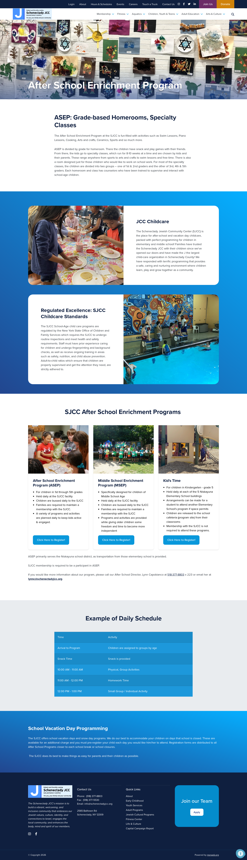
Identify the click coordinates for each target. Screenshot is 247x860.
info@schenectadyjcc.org (98, 804)
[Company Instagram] (179, 4)
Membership (105, 14)
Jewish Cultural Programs (140, 814)
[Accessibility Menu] (240, 853)
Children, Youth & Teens (163, 14)
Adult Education (192, 14)
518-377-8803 (175, 575)
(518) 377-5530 (91, 800)
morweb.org (213, 855)
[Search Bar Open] (232, 14)
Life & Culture (133, 824)
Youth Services (134, 805)
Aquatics (138, 14)
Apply (197, 812)
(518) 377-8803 (94, 796)
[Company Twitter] (189, 4)
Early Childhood (135, 801)
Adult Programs (134, 810)
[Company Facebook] (184, 4)
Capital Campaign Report (140, 828)
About (129, 796)
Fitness (123, 14)
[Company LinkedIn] (195, 4)
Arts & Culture (215, 14)
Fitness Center (134, 819)
